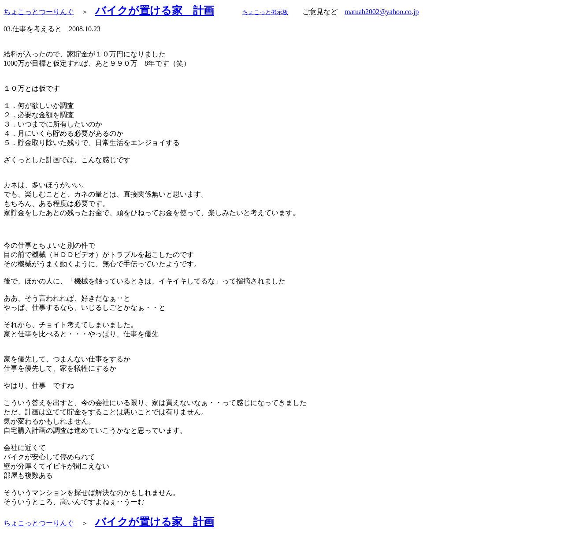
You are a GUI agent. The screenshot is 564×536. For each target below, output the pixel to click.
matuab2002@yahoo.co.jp (382, 11)
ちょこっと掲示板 (265, 12)
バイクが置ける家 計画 (154, 10)
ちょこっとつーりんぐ (39, 11)
